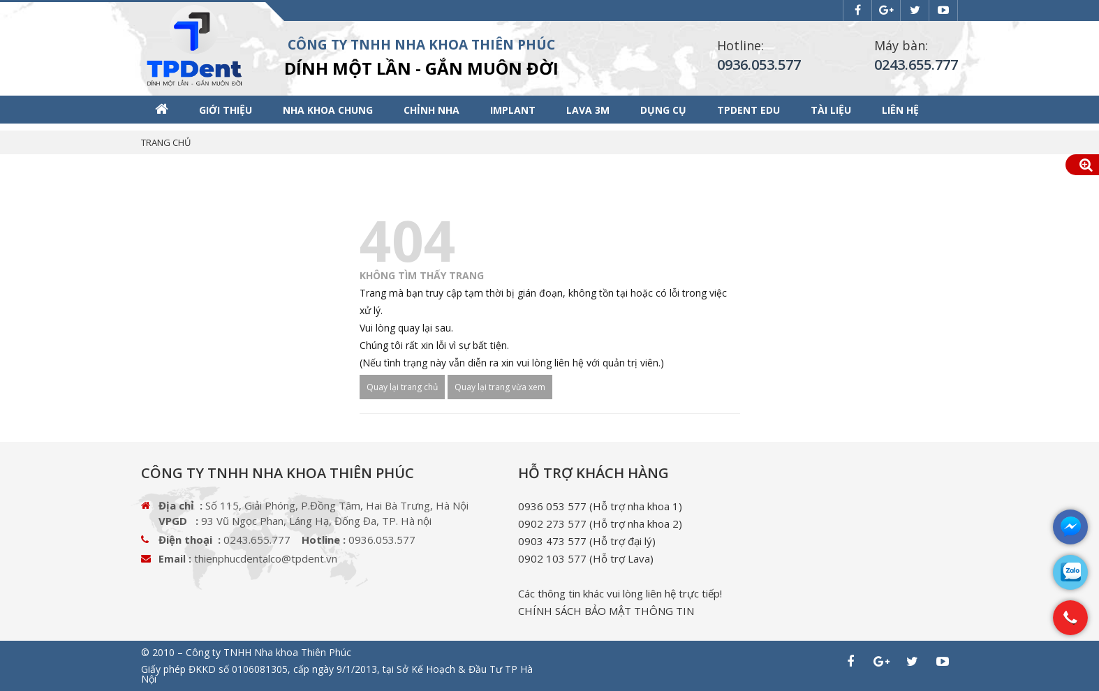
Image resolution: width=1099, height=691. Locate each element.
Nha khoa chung (328, 110)
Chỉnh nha (431, 110)
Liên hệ (900, 110)
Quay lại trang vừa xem (500, 387)
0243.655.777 (916, 64)
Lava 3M (588, 110)
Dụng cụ (663, 110)
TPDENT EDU (748, 110)
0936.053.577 (759, 64)
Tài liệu (831, 110)
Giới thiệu (225, 110)
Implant (513, 110)
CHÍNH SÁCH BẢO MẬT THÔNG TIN (606, 611)
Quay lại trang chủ (402, 387)
